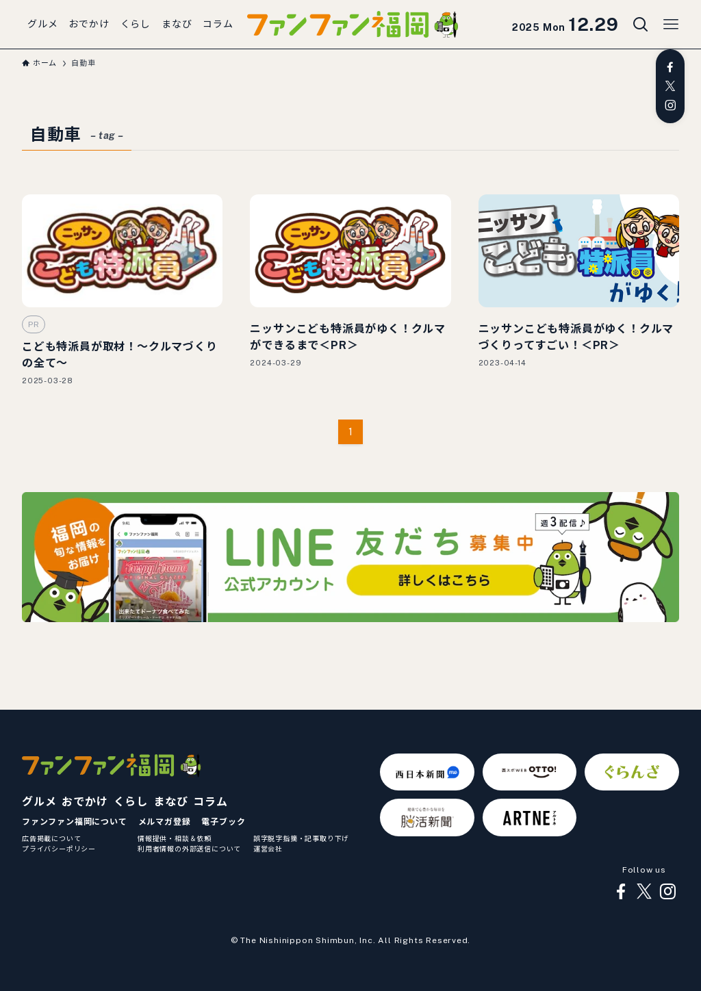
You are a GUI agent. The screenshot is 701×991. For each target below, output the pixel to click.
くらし (131, 801)
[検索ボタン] (641, 24)
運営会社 (268, 849)
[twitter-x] (670, 86)
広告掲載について (51, 838)
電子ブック (223, 822)
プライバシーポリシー (59, 849)
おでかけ (84, 801)
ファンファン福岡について (74, 822)
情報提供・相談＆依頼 (175, 838)
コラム (210, 801)
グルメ (39, 801)
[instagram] (670, 105)
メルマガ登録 (164, 822)
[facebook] (670, 67)
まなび (170, 801)
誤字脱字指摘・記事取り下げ (301, 838)
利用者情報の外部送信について (189, 849)
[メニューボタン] (671, 24)
